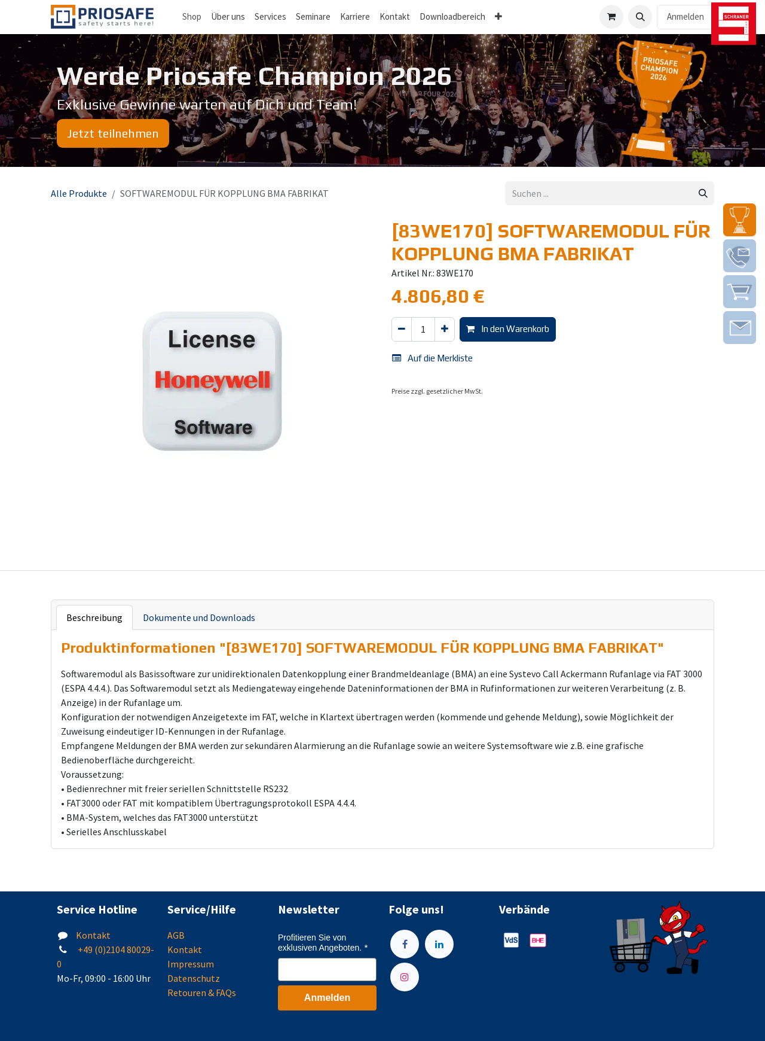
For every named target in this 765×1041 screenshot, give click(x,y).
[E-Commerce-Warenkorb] (611, 17)
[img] (739, 219)
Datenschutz (193, 978)
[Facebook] (404, 944)
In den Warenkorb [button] (507, 329)
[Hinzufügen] (444, 329)
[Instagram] (404, 977)
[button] (640, 17)
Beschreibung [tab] (94, 617)
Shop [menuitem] (191, 16)
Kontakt (93, 935)
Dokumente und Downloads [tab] (199, 617)
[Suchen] (703, 193)
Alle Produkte (79, 193)
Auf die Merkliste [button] (432, 358)
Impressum (190, 964)
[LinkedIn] (439, 944)
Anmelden (685, 16)
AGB (176, 935)
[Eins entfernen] (401, 329)
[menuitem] (228, 17)
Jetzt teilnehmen (113, 133)
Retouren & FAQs (201, 993)
